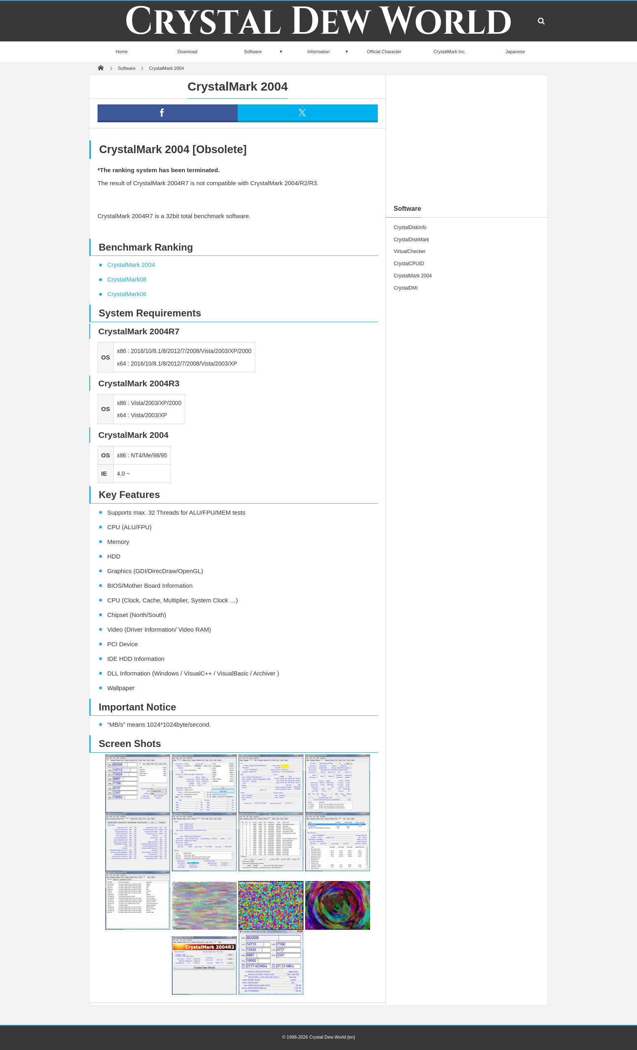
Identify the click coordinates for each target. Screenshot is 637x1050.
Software (253, 51)
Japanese (515, 51)
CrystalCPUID (409, 263)
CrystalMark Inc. (449, 51)
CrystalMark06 (127, 293)
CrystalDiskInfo (410, 227)
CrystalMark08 (127, 279)
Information (318, 51)
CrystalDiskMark (411, 239)
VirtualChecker (409, 251)
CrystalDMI (406, 288)
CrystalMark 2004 (131, 264)
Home (122, 51)
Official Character (384, 51)
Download (187, 51)
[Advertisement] (467, 140)
